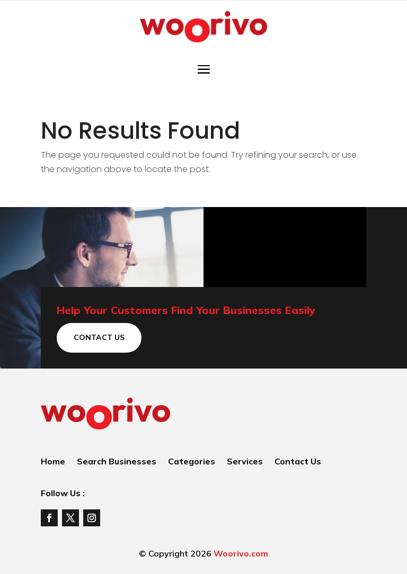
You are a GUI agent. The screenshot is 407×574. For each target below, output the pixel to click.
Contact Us (99, 337)
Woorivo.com (241, 553)
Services (245, 462)
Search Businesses (116, 462)
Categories (191, 462)
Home (53, 462)
